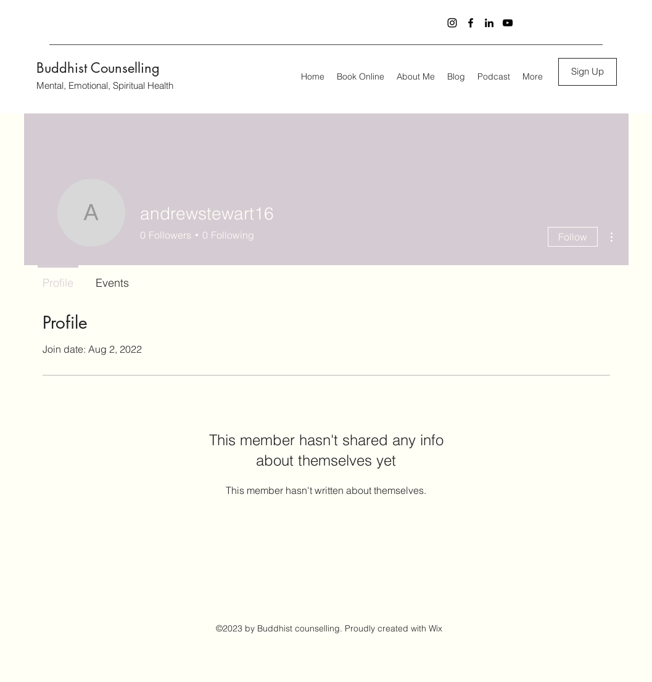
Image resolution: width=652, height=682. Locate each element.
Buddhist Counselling (98, 67)
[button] (587, 72)
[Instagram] (452, 23)
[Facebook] (470, 23)
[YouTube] (507, 23)
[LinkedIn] (489, 23)
